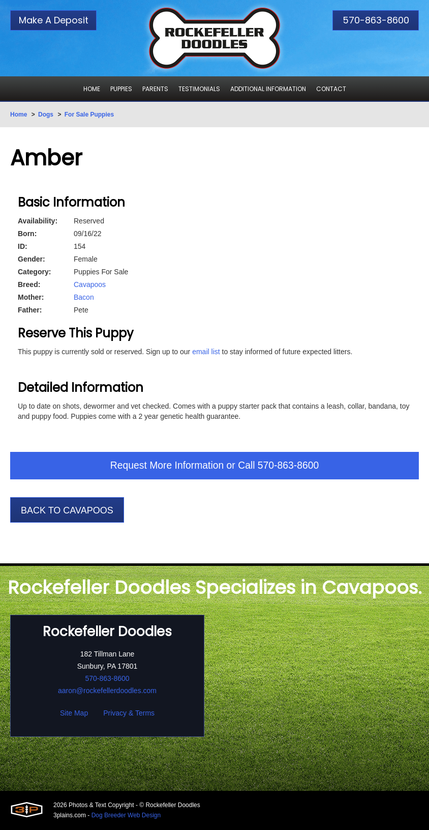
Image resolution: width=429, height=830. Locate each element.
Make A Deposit (53, 20)
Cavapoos (90, 284)
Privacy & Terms (129, 713)
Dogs (45, 114)
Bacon (84, 297)
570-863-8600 (376, 20)
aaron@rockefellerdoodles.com (107, 691)
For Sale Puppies (89, 114)
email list (206, 352)
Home (18, 114)
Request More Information (165, 466)
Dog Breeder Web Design (126, 815)
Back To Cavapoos (67, 511)
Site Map (74, 713)
